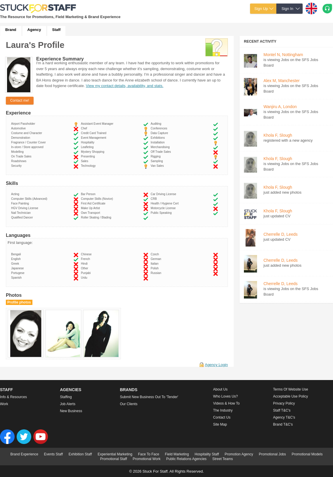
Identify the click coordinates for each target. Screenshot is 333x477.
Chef (85, 128)
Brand (10, 29)
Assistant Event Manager (98, 123)
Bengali (16, 254)
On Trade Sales (22, 156)
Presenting (88, 156)
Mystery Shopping (93, 151)
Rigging (156, 156)
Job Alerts (67, 404)
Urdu (85, 277)
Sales (85, 161)
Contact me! (19, 100)
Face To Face (148, 454)
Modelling (18, 151)
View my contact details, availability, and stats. (124, 86)
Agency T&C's (284, 417)
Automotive (19, 128)
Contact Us (221, 417)
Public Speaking (162, 212)
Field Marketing (177, 454)
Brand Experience (24, 454)
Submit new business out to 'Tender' (149, 397)
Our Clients (128, 404)
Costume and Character (27, 133)
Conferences (160, 128)
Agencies (70, 389)
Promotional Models (307, 454)
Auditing (157, 123)
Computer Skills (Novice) (98, 198)
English (16, 259)
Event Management (94, 137)
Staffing (66, 397)
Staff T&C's (282, 410)
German (157, 259)
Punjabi (86, 273)
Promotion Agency (239, 454)
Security (17, 165)
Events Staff (53, 454)
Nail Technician (21, 212)
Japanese (18, 268)
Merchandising (161, 147)
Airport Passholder (24, 123)
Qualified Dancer (22, 217)
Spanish (17, 277)
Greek (16, 263)
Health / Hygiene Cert (165, 203)
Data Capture (160, 133)
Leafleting (88, 147)
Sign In (287, 8)
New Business (71, 411)
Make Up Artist (91, 208)
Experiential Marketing (115, 454)
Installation (158, 142)
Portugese (18, 273)
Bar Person (89, 194)
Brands (128, 389)
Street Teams (222, 459)
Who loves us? (225, 396)
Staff (56, 29)
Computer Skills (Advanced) (30, 198)
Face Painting (21, 203)
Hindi (85, 263)
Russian (157, 273)
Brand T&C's (283, 424)
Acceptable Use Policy (290, 396)
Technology (89, 165)
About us (220, 389)
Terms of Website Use (290, 389)
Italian (155, 263)
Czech (156, 254)
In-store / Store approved (28, 147)
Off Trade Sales (162, 151)
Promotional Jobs (272, 454)
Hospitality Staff (207, 454)
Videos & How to (226, 403)
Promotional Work (146, 459)
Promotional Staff (113, 459)
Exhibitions (158, 137)
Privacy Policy (284, 403)
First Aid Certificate (94, 203)
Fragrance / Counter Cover (29, 142)
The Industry (223, 410)
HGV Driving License (25, 208)
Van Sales (158, 165)
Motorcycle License (164, 208)
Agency (34, 29)
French (86, 259)
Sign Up (261, 8)
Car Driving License (164, 194)
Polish (155, 268)
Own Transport (91, 212)
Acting (16, 194)
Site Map (220, 424)
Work (4, 404)
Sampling (157, 161)
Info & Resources (13, 397)
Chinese (87, 254)
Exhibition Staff (80, 454)
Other (85, 268)
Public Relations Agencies (186, 459)
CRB (155, 198)
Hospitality (88, 142)
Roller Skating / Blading (97, 217)
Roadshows (19, 161)
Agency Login (216, 364)
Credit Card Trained (94, 133)
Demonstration (21, 137)
